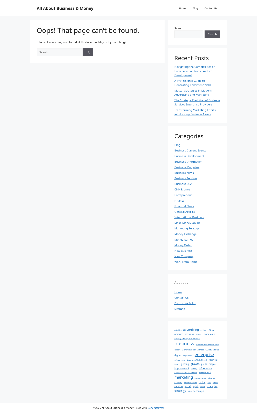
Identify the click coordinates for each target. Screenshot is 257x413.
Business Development (189, 156)
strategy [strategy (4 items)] (180, 391)
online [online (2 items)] (202, 382)
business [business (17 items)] (184, 343)
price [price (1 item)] (209, 382)
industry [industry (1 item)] (194, 368)
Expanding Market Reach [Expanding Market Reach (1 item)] (197, 360)
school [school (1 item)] (215, 382)
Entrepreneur (183, 195)
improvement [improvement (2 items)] (181, 368)
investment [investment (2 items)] (205, 372)
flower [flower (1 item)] (176, 364)
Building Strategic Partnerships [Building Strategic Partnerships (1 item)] (187, 338)
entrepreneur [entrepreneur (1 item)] (179, 360)
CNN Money (182, 189)
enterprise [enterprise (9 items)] (204, 354)
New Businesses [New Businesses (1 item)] (190, 382)
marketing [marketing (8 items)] (183, 377)
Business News (184, 173)
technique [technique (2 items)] (198, 391)
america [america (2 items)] (178, 334)
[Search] (88, 52)
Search (178, 28)
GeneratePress (156, 407)
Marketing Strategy (186, 228)
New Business (183, 251)
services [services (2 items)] (178, 386)
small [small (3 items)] (188, 386)
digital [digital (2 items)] (177, 355)
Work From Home (186, 262)
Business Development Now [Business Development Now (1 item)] (207, 345)
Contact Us (211, 8)
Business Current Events (190, 150)
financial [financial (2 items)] (213, 359)
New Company (183, 256)
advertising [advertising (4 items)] (191, 330)
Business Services (185, 178)
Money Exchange (185, 234)
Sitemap (179, 309)
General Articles (184, 212)
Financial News (184, 206)
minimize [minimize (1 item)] (211, 378)
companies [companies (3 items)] (212, 349)
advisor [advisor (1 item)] (203, 330)
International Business (189, 217)
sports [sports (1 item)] (202, 386)
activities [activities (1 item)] (178, 330)
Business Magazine (186, 167)
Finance (179, 200)
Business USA (183, 184)
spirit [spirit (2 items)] (195, 386)
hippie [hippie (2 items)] (212, 364)
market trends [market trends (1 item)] (200, 378)
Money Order (183, 245)
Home (182, 8)
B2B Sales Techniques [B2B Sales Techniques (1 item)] (193, 334)
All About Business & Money (65, 8)
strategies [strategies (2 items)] (212, 386)
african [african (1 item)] (211, 330)
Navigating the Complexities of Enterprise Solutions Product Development (194, 71)
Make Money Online (187, 223)
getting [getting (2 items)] (185, 364)
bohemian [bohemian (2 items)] (209, 334)
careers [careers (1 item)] (177, 350)
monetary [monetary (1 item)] (178, 382)
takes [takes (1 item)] (190, 391)
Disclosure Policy (185, 303)
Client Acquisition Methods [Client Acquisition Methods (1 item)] (193, 350)
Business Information (188, 161)
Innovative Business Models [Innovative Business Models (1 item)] (185, 372)
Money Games (183, 239)
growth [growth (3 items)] (194, 364)
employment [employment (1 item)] (188, 355)
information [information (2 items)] (205, 368)
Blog (195, 8)
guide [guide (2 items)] (204, 364)
